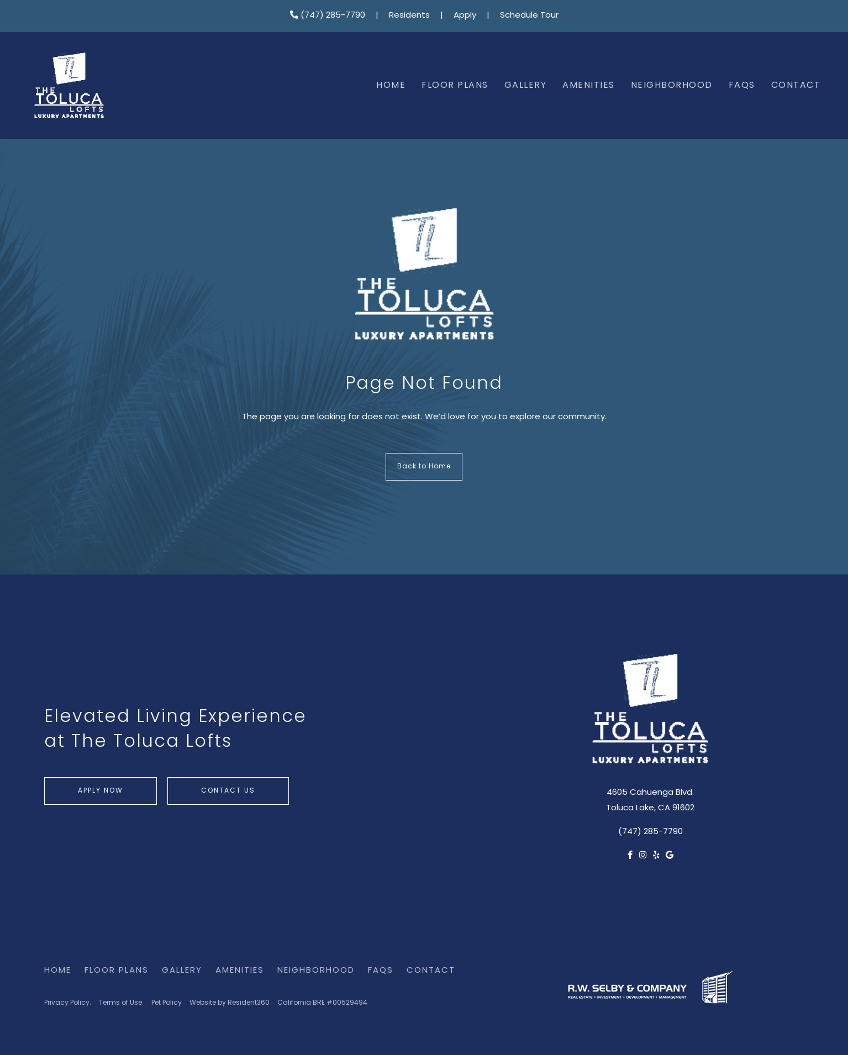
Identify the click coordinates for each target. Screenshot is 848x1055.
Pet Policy (166, 1003)
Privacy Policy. (67, 1003)
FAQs (742, 85)
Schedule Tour (529, 16)
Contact (796, 85)
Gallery (525, 85)
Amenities (588, 85)
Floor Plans (455, 85)
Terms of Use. (121, 1003)
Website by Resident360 (229, 1003)
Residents (409, 16)
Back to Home (424, 466)
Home (390, 85)
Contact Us (228, 790)
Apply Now (100, 790)
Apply (465, 16)
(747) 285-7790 (327, 16)
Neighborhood (672, 85)
